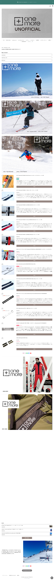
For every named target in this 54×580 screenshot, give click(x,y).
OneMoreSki (5, 47)
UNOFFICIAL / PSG (4, 57)
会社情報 (37, 40)
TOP (3, 40)
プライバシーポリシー (5, 575)
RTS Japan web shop (27, 570)
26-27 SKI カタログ (21, 40)
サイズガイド (32, 40)
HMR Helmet (3, 60)
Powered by (27, 578)
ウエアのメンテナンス (43, 40)
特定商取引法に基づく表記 (12, 575)
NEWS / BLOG (8, 40)
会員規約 (18, 575)
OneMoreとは (14, 40)
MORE (34, 186)
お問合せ (49, 40)
